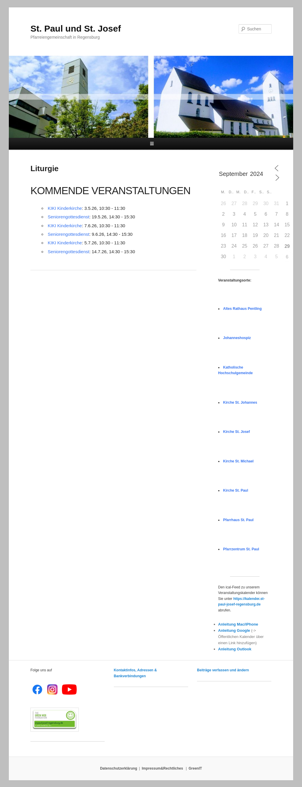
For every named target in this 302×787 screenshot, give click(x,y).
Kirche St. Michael (238, 461)
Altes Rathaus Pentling (242, 309)
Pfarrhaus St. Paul (238, 520)
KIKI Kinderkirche (65, 208)
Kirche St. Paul (235, 490)
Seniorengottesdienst (68, 216)
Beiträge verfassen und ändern (223, 670)
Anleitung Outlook (235, 649)
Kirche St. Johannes (240, 402)
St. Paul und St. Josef (75, 28)
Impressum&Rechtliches (163, 768)
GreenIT (195, 768)
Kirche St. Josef (236, 432)
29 (287, 246)
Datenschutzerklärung (118, 768)
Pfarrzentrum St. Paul (241, 549)
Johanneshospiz (237, 338)
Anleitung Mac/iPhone (238, 624)
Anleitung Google (234, 630)
